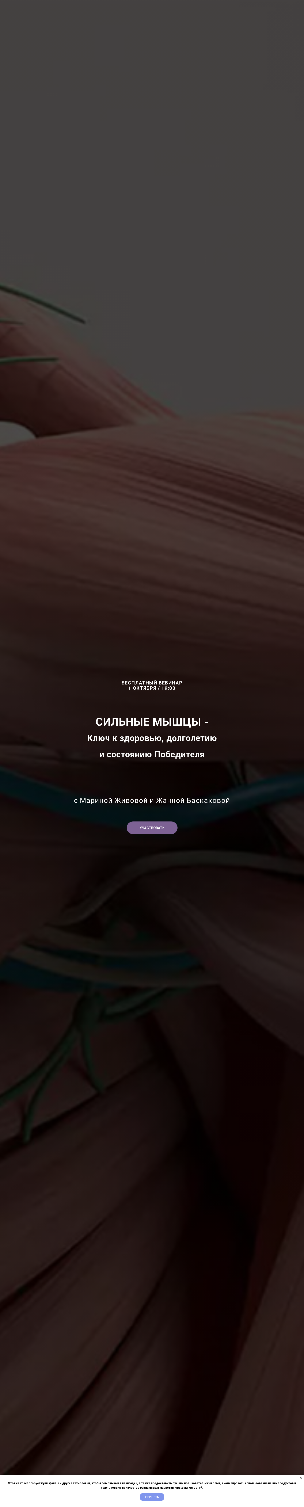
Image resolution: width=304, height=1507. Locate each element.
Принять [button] (152, 1497)
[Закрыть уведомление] (301, 1478)
